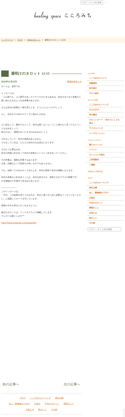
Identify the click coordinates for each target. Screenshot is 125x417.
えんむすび (94, 110)
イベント (93, 149)
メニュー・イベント (108, 364)
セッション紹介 (80, 364)
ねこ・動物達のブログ (17, 319)
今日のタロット (34, 40)
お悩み (36, 319)
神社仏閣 (60, 313)
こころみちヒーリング (39, 313)
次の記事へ (76, 300)
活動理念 (93, 83)
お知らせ (29, 324)
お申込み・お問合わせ (56, 401)
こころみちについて (98, 78)
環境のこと (70, 319)
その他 (56, 324)
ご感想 (92, 165)
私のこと (43, 324)
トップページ (7, 40)
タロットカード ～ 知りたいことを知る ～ (104, 121)
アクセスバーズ (96, 128)
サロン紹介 (94, 93)
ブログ (20, 40)
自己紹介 (93, 88)
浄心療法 (93, 115)
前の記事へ (6, 300)
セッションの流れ (97, 155)
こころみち (51, 364)
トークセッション (97, 133)
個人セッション (96, 144)
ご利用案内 (94, 160)
